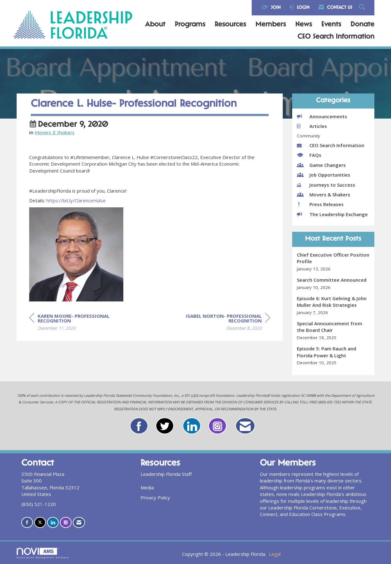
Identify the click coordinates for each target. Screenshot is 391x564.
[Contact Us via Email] (79, 522)
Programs (190, 25)
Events (331, 25)
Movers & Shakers (54, 133)
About (155, 25)
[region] (223, 323)
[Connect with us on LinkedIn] (53, 522)
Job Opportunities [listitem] (323, 175)
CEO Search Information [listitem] (330, 145)
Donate (362, 25)
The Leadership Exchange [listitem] (332, 214)
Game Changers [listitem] (321, 165)
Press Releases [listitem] (320, 204)
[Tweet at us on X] (40, 522)
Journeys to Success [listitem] (326, 185)
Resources (230, 25)
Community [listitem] (308, 136)
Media (147, 487)
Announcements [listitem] (322, 116)
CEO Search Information (335, 37)
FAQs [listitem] (309, 155)
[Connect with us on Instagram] (66, 522)
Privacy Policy (155, 497)
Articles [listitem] (312, 126)
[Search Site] (363, 7)
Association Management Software (43, 553)
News (303, 25)
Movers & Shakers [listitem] (323, 194)
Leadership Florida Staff (166, 474)
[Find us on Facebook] (27, 522)
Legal (275, 554)
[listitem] (333, 262)
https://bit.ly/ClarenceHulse (76, 200)
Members (270, 25)
